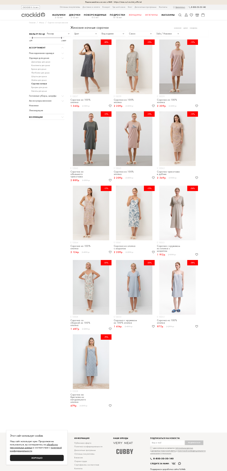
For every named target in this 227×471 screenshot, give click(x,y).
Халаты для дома (39, 91)
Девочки (74, 16)
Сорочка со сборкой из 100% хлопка (80, 322)
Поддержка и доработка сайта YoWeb (168, 469)
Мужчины (151, 14)
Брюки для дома (38, 69)
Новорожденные (95, 16)
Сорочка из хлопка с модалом (124, 247)
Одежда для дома (39, 58)
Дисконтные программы (145, 7)
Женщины (135, 14)
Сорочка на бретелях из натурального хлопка (78, 398)
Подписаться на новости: (165, 438)
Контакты (163, 7)
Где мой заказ (119, 7)
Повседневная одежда (41, 53)
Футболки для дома (40, 73)
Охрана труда (80, 461)
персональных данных (184, 448)
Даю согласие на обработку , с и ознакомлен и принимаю (178, 451)
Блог (130, 7)
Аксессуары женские (40, 101)
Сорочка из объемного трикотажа (77, 174)
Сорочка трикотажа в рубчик (168, 172)
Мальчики (58, 16)
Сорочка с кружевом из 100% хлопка (125, 321)
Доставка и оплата (91, 7)
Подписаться (194, 443)
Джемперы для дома (40, 62)
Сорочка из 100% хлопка (80, 101)
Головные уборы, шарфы (42, 96)
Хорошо (37, 457)
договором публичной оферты (163, 451)
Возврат (106, 7)
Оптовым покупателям (70, 7)
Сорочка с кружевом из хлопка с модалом (168, 248)
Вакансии (78, 457)
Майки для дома (39, 80)
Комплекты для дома (40, 65)
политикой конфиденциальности (192, 451)
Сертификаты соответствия (86, 464)
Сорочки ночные (39, 83)
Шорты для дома (39, 76)
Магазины (168, 14)
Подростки (117, 16)
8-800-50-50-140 (198, 7)
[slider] (32, 38)
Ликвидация (36, 110)
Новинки (34, 105)
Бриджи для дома (39, 87)
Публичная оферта (82, 443)
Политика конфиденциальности (88, 446)
